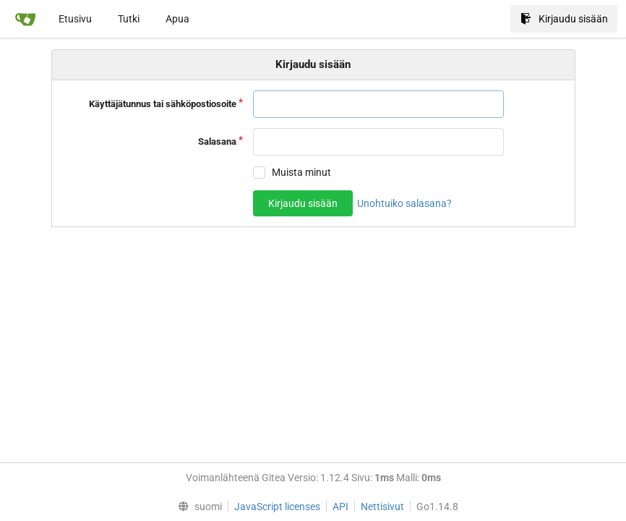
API (340, 506)
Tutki (129, 19)
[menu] (196, 506)
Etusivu (75, 19)
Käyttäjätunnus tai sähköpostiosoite (162, 103)
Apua (177, 19)
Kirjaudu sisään (564, 19)
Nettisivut (382, 506)
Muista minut (301, 172)
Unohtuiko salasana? (404, 203)
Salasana (217, 141)
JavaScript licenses (277, 506)
